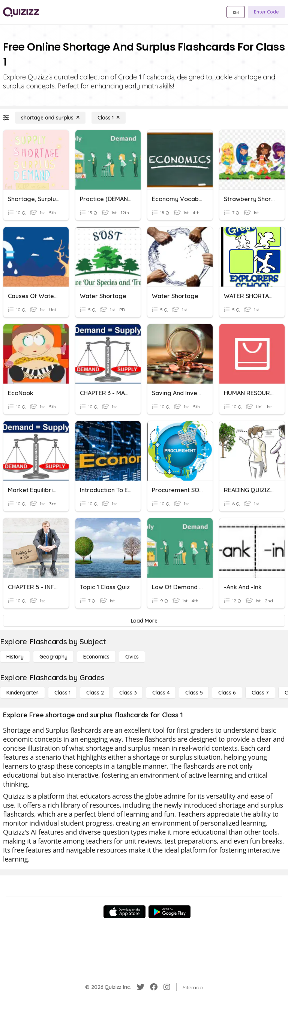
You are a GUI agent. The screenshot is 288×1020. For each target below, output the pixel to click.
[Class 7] (260, 693)
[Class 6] (227, 693)
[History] (15, 657)
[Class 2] (95, 693)
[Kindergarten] (22, 693)
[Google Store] (169, 911)
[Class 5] (194, 693)
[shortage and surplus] (50, 118)
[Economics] (96, 657)
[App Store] (125, 911)
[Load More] (144, 621)
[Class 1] (109, 118)
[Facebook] (154, 987)
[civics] (132, 657)
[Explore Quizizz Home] (21, 12)
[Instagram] (167, 987)
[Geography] (53, 657)
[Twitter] (140, 987)
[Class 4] (161, 693)
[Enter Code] (266, 12)
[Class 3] (128, 693)
